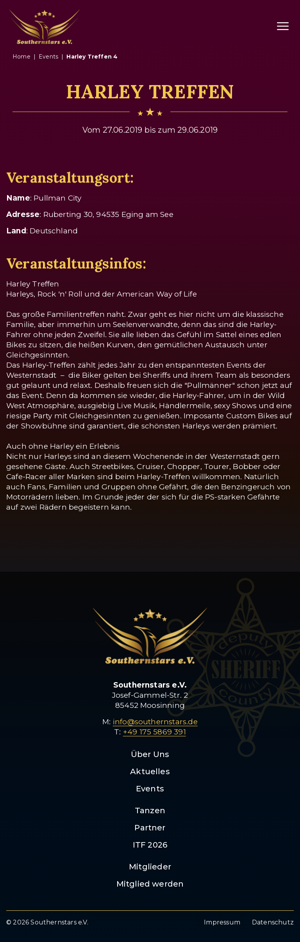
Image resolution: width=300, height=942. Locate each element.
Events (150, 788)
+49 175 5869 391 (154, 731)
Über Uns (150, 754)
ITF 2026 (150, 845)
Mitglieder (150, 866)
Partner (149, 827)
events (48, 56)
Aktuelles (150, 771)
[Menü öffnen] (283, 26)
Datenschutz (273, 922)
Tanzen (150, 810)
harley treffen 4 (92, 56)
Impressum (222, 922)
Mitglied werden (150, 884)
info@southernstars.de (155, 721)
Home (21, 56)
